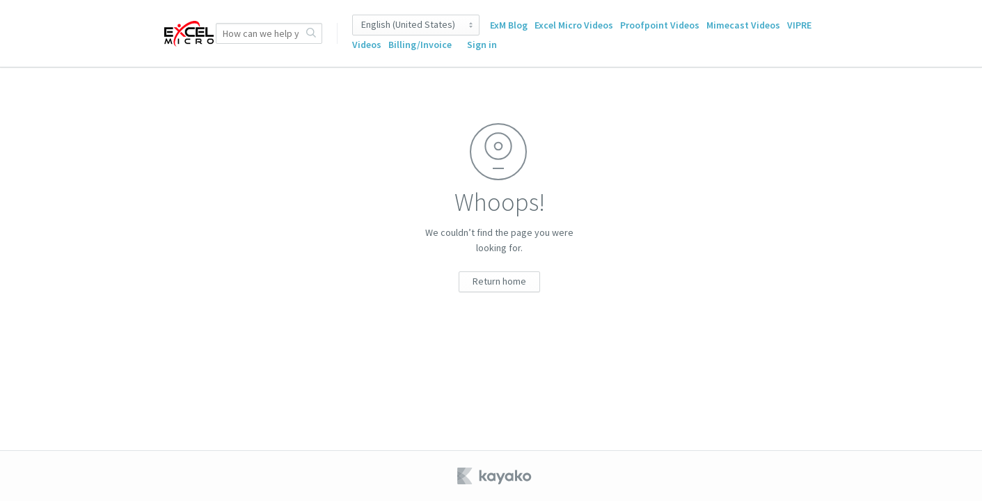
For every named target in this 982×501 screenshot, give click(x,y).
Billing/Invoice (420, 44)
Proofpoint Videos (659, 25)
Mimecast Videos (743, 25)
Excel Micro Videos (573, 25)
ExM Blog (509, 25)
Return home (499, 281)
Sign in (482, 44)
